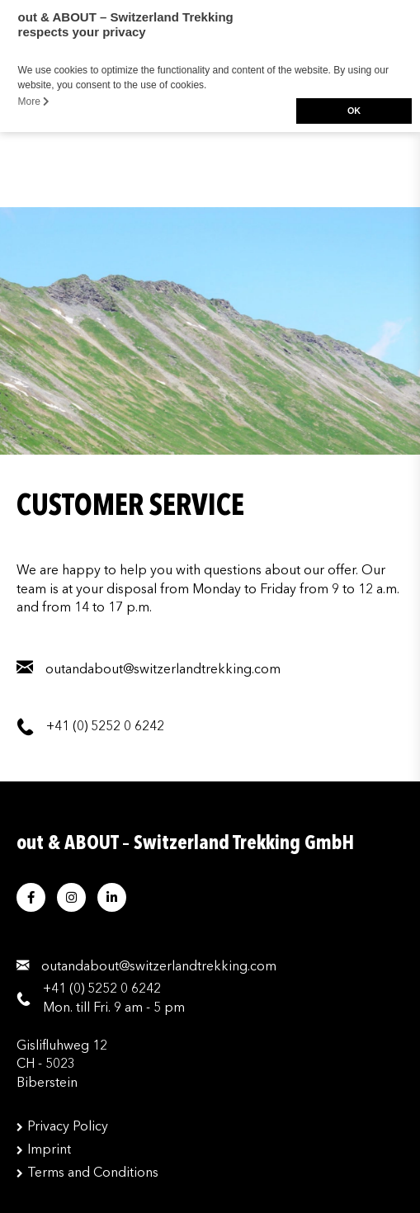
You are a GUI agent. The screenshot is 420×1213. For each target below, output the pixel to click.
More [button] (34, 101)
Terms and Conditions (92, 1173)
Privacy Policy (67, 1127)
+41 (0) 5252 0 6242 (102, 989)
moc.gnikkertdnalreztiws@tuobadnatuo (158, 967)
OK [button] (354, 111)
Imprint (49, 1150)
